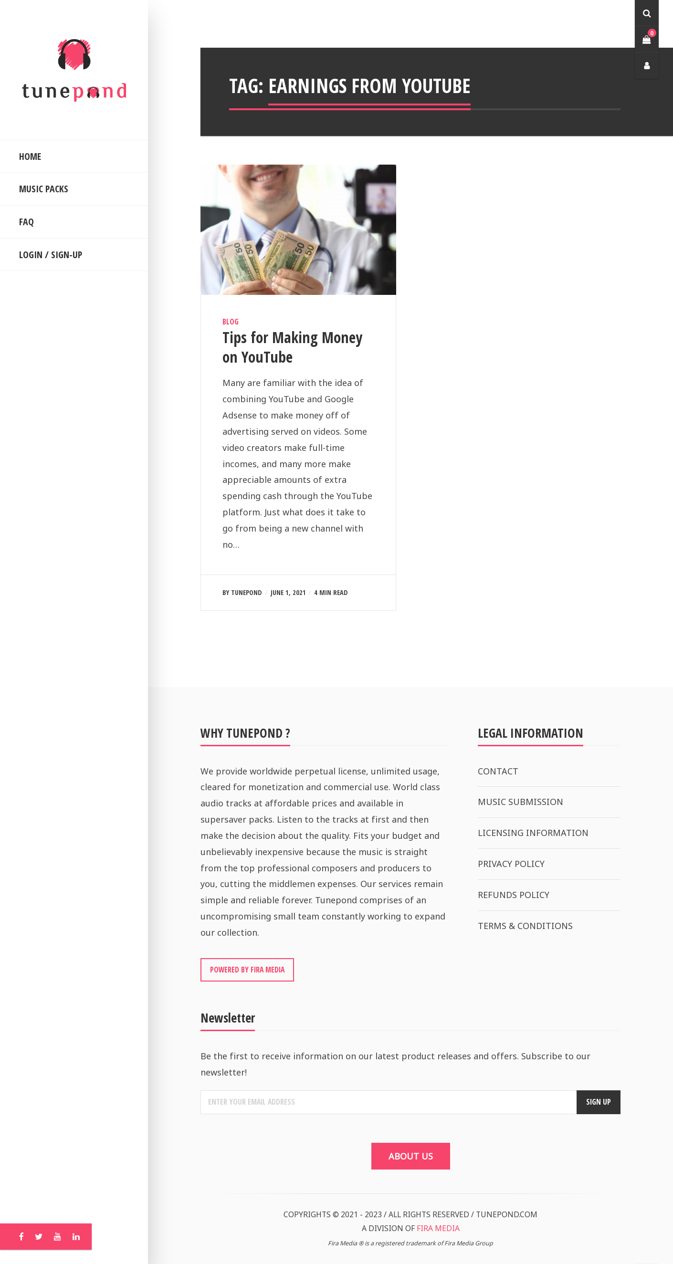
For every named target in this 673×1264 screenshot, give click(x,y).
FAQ (26, 221)
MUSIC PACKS (43, 188)
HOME (30, 156)
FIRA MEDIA (438, 1228)
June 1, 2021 (288, 592)
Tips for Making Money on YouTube (292, 347)
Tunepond (246, 592)
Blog (230, 321)
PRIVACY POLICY (511, 863)
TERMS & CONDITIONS (525, 925)
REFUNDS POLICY (513, 894)
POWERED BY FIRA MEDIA (247, 969)
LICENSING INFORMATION (533, 832)
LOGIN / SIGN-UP (50, 254)
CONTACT (498, 771)
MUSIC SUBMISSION (520, 801)
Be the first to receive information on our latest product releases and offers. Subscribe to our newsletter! (395, 1064)
